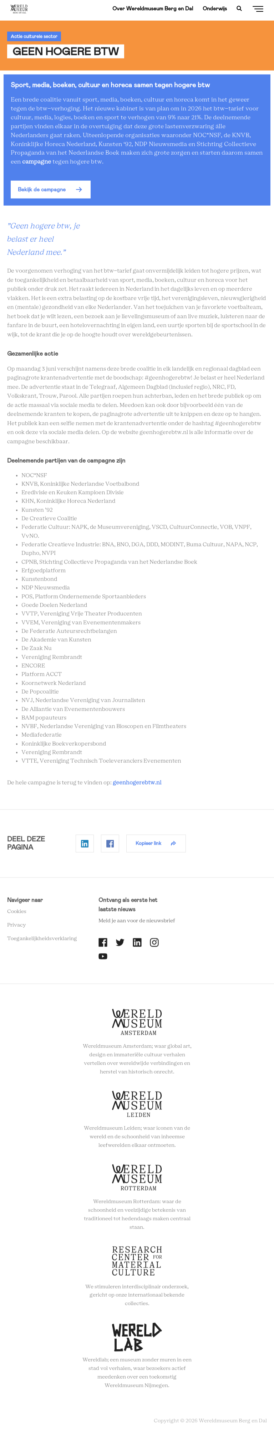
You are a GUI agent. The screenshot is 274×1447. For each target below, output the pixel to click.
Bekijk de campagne (42, 192)
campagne (37, 164)
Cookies (16, 914)
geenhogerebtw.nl (137, 785)
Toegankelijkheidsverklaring (42, 941)
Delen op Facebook (110, 846)
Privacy (16, 927)
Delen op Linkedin (85, 846)
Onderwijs (215, 8)
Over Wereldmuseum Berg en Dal (152, 8)
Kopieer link (148, 846)
